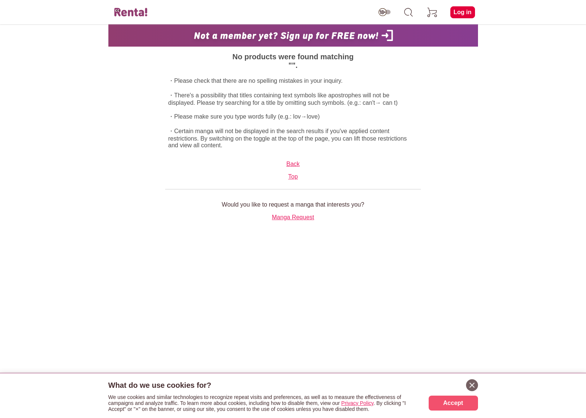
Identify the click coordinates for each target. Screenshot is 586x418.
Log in (463, 12)
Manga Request (293, 217)
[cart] (432, 12)
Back (293, 164)
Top (293, 176)
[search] (408, 12)
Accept (453, 403)
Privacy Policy (357, 403)
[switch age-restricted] (385, 12)
